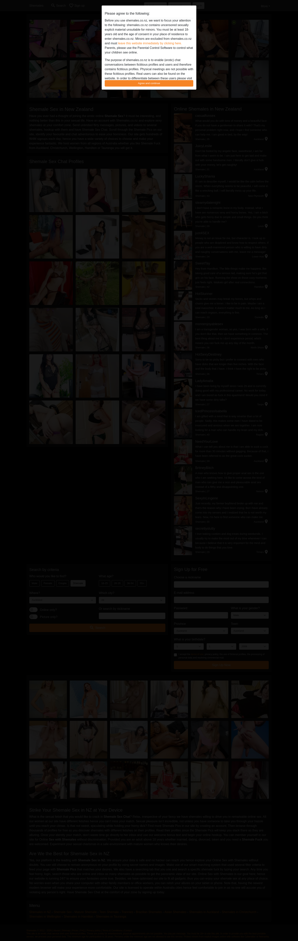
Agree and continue (149, 83)
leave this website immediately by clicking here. (150, 43)
